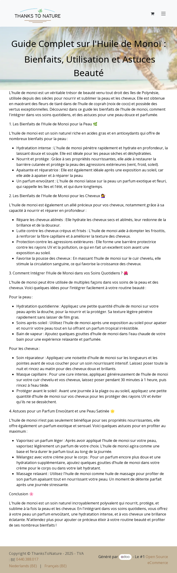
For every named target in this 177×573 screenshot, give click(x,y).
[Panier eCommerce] (152, 13)
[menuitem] (23, 565)
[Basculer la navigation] (163, 13)
